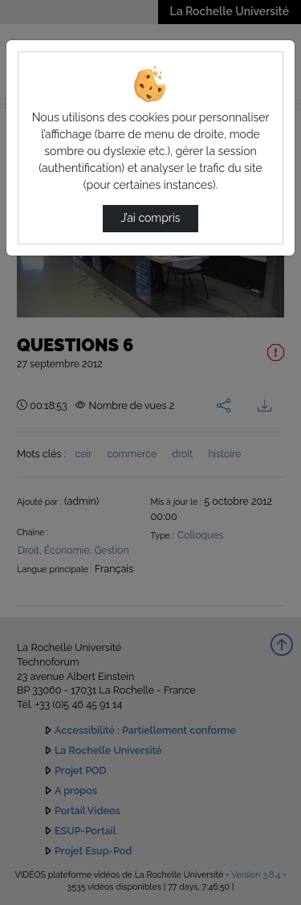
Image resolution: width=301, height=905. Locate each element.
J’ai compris (150, 217)
